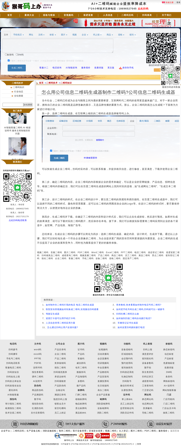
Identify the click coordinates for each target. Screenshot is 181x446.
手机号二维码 (13, 358)
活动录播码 (103, 354)
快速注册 (167, 2)
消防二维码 (102, 413)
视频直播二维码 (88, 255)
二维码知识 (18, 87)
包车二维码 (81, 367)
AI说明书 (37, 381)
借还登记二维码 (156, 252)
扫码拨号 (13, 349)
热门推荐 (17, 110)
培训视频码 (103, 363)
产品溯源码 (37, 394)
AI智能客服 (13, 394)
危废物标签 (169, 363)
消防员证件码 (127, 413)
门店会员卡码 (169, 408)
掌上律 (125, 399)
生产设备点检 (33, 431)
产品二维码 (103, 255)
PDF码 (37, 363)
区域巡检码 (127, 354)
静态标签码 (169, 349)
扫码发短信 (13, 372)
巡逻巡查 (88, 15)
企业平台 (5, 431)
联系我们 (17, 162)
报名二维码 (47, 258)
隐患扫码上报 (60, 399)
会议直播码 (103, 358)
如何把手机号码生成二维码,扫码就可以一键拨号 (140, 309)
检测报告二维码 (13, 408)
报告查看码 (37, 372)
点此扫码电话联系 (18, 220)
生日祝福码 (103, 385)
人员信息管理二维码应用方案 (60, 323)
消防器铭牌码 (103, 403)
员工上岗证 (60, 413)
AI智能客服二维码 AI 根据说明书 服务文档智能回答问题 (17, 131)
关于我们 (166, 15)
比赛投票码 (127, 390)
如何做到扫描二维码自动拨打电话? (134, 318)
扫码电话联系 (13, 363)
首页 (9, 15)
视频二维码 (42, 252)
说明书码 (37, 367)
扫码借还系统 (127, 372)
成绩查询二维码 (70, 255)
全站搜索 (18, 96)
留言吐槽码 (60, 408)
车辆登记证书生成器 (128, 323)
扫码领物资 (60, 381)
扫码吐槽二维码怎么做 (127, 314)
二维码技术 (52, 83)
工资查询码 (147, 385)
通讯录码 (13, 390)
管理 (139, 444)
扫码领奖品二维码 (51, 255)
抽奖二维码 (168, 413)
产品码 (81, 354)
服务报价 (163, 431)
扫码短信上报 (13, 376)
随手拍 (147, 367)
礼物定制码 (127, 376)
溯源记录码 (60, 394)
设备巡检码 (127, 349)
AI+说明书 (169, 385)
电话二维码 (140, 252)
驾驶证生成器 (52, 314)
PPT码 (37, 358)
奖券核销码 (60, 363)
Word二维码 (97, 252)
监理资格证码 (127, 408)
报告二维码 (60, 367)
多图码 (81, 381)
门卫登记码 (147, 390)
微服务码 (81, 372)
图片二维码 (69, 252)
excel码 (38, 354)
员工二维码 (130, 255)
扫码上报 (147, 349)
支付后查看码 (37, 413)
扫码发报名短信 (13, 385)
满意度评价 (147, 354)
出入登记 (123, 431)
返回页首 (174, 431)
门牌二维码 (81, 394)
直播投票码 (103, 381)
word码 (37, 349)
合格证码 (60, 390)
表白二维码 (103, 390)
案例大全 (29, 15)
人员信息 (108, 15)
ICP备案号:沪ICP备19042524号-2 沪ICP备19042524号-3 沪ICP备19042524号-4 (98, 444)
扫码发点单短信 (13, 381)
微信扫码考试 (127, 385)
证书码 (81, 349)
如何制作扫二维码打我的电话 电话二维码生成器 (70, 305)
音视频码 (68, 15)
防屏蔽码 (147, 408)
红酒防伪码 (37, 408)
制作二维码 (64, 431)
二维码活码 (127, 15)
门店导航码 (169, 399)
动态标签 (169, 354)
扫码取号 (127, 381)
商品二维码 (117, 255)
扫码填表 (147, 15)
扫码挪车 (13, 354)
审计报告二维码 (13, 403)
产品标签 (169, 358)
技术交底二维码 (13, 413)
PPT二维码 (126, 252)
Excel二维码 (112, 252)
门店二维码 (169, 403)
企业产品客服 (103, 394)
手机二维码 (88, 258)
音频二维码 (56, 252)
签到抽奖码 (127, 367)
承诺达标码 (60, 376)
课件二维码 (37, 376)
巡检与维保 (49, 15)
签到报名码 (147, 358)
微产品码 (81, 385)
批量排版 (169, 367)
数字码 (37, 399)
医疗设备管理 (79, 431)
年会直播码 (103, 367)
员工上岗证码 (127, 403)
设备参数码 (147, 363)
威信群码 (81, 363)
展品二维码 (144, 255)
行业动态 (18, 91)
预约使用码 (127, 363)
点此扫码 (143, 8)
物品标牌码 (81, 403)
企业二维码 (60, 258)
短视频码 (103, 349)
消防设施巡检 (49, 431)
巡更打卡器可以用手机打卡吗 (60, 318)
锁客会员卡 (60, 403)
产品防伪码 (60, 385)
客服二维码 (74, 258)
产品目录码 (60, 349)
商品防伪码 (37, 390)
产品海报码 (81, 376)
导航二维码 (147, 413)
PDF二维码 (83, 252)
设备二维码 (101, 258)
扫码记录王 (147, 376)
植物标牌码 (81, 399)
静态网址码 (147, 399)
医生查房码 (147, 372)
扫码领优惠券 (60, 372)
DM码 (169, 372)
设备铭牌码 (103, 408)
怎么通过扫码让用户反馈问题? (62, 327)
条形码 (169, 376)
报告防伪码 (37, 403)
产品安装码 (103, 376)
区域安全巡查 (96, 431)
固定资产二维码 (131, 258)
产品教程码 (103, 372)
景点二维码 (157, 255)
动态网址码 (147, 403)
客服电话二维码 (13, 367)
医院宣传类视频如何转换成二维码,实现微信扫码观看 (72, 309)
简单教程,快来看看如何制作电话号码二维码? (138, 305)
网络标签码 (169, 381)
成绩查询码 (147, 381)
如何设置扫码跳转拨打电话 (131, 327)
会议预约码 (127, 358)
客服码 (81, 358)
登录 (178, 2)
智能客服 (171, 390)
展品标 (80, 413)
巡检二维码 (115, 258)
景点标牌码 (81, 408)
